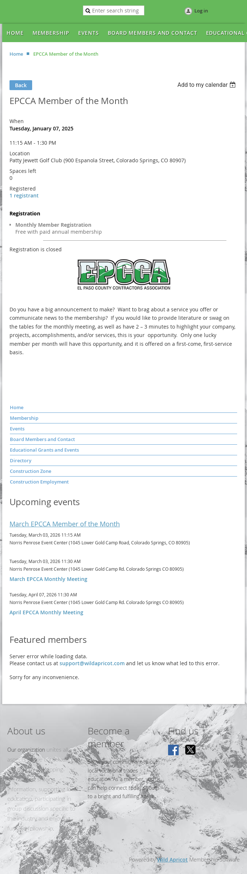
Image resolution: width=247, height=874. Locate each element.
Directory (20, 460)
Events (17, 428)
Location (20, 153)
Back (21, 85)
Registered (23, 188)
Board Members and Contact (42, 439)
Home (16, 54)
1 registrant (24, 195)
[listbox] (207, 84)
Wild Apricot (172, 859)
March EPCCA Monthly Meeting (48, 578)
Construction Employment (39, 481)
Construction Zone (30, 471)
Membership (24, 418)
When (17, 121)
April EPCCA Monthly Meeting (46, 612)
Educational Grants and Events (44, 450)
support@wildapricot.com (92, 663)
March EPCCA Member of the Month (65, 523)
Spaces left (23, 170)
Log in (201, 10)
